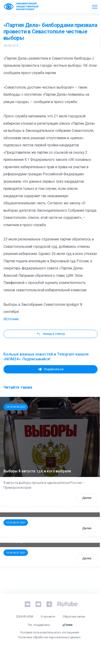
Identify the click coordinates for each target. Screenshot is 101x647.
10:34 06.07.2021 (15, 552)
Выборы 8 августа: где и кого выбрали (37, 471)
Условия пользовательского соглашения (49, 632)
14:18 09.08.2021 (15, 406)
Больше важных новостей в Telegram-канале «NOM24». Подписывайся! (46, 356)
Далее (86, 498)
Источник (11, 319)
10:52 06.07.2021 (15, 522)
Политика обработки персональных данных (49, 637)
